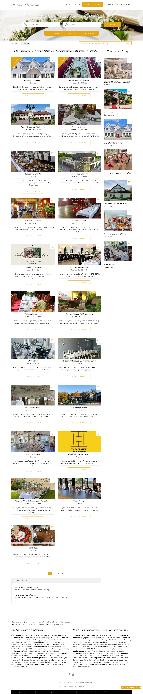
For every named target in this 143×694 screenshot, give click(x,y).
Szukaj (112, 25)
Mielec (50, 651)
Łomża (36, 653)
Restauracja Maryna (33, 220)
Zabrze (28, 658)
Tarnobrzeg (58, 651)
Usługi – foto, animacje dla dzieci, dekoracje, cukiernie (100, 629)
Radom (58, 647)
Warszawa (51, 647)
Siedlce (14, 649)
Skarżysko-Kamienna (30, 660)
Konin (61, 662)
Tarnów (65, 644)
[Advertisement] (56, 612)
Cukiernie (47, 597)
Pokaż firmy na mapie (121, 43)
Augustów (43, 653)
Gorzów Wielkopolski (61, 640)
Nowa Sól (24, 642)
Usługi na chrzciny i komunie (25, 595)
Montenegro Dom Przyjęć (79, 267)
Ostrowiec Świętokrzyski (58, 658)
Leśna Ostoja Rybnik (79, 407)
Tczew (36, 655)
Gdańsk (14, 655)
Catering (46, 590)
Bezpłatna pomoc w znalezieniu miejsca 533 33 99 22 (71, 33)
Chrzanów (32, 647)
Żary (30, 642)
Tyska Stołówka (79, 501)
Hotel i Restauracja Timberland (33, 127)
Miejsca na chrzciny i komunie (26, 587)
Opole (35, 649)
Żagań (35, 642)
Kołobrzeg (15, 667)
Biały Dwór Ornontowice (33, 80)
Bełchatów (41, 644)
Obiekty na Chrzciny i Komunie (27, 629)
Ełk (24, 662)
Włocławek (38, 638)
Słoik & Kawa (33, 548)
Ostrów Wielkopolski (18, 664)
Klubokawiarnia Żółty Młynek (79, 454)
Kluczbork (64, 649)
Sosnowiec (108, 237)
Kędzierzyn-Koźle (44, 649)
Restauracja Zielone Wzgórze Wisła (117, 173)
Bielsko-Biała (109, 267)
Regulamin (63, 687)
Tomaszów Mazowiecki (28, 644)
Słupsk (31, 655)
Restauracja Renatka (33, 174)
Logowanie (109, 5)
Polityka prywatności (76, 687)
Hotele (17, 590)
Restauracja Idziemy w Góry (115, 234)
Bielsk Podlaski (52, 653)
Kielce (46, 658)
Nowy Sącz (15, 647)
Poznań (51, 662)
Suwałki (30, 653)
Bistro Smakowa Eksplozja (79, 80)
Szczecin (47, 664)
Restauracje (24, 590)
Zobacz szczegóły (33, 96)
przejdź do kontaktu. (84, 682)
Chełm (18, 640)
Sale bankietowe (36, 590)
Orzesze (25, 43)
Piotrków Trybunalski (56, 642)
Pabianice (15, 644)
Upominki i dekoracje (59, 597)
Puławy (42, 640)
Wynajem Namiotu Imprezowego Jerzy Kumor (33, 501)
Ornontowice (109, 145)
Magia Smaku (109, 264)
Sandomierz (42, 660)
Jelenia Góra (48, 635)
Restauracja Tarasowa (79, 174)
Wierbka (107, 85)
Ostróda (33, 662)
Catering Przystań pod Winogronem (79, 314)
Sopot (25, 655)
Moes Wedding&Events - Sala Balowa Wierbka (118, 82)
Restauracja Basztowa (33, 407)
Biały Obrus (33, 361)
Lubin (55, 635)
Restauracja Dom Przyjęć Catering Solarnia (79, 361)
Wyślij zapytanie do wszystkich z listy (95, 43)
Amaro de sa (109, 112)
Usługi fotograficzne (36, 597)
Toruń (31, 638)
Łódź (46, 642)
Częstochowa (109, 115)
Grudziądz (47, 638)
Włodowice (108, 206)
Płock (63, 647)
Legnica (40, 635)
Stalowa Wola (43, 651)
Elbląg (19, 662)
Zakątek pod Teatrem (33, 267)
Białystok (23, 653)
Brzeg (58, 649)
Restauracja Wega (33, 454)
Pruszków (21, 649)
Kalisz (57, 662)
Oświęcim (24, 647)
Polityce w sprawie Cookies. (101, 692)
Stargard (61, 664)
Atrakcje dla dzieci (21, 597)
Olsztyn (14, 662)
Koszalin (54, 664)
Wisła (106, 176)
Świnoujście (24, 667)
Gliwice (22, 658)
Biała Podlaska (34, 640)
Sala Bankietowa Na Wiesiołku (115, 204)
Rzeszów (26, 651)
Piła (65, 662)
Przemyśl (33, 651)
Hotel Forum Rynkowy (79, 220)
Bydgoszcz (25, 638)
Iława (27, 662)
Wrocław (25, 635)
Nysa (53, 649)
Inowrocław (55, 638)
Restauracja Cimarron (33, 314)
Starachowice (16, 660)
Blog (68, 5)
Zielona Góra (16, 642)
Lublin (13, 640)
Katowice (49, 655)
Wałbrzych (33, 635)
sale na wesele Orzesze (60, 622)
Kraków (59, 644)
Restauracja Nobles (79, 127)
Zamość (25, 640)
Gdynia (20, 655)
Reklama (77, 5)
